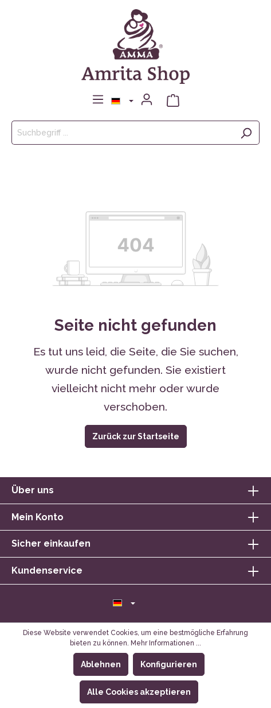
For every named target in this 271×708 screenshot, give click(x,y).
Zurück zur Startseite (135, 436)
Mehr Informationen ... (166, 643)
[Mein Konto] (146, 99)
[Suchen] (246, 133)
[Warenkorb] (173, 99)
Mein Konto (37, 517)
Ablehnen (101, 664)
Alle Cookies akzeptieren (139, 692)
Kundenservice (47, 570)
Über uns (32, 490)
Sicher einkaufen (51, 543)
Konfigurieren (168, 664)
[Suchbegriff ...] (122, 133)
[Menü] (98, 99)
